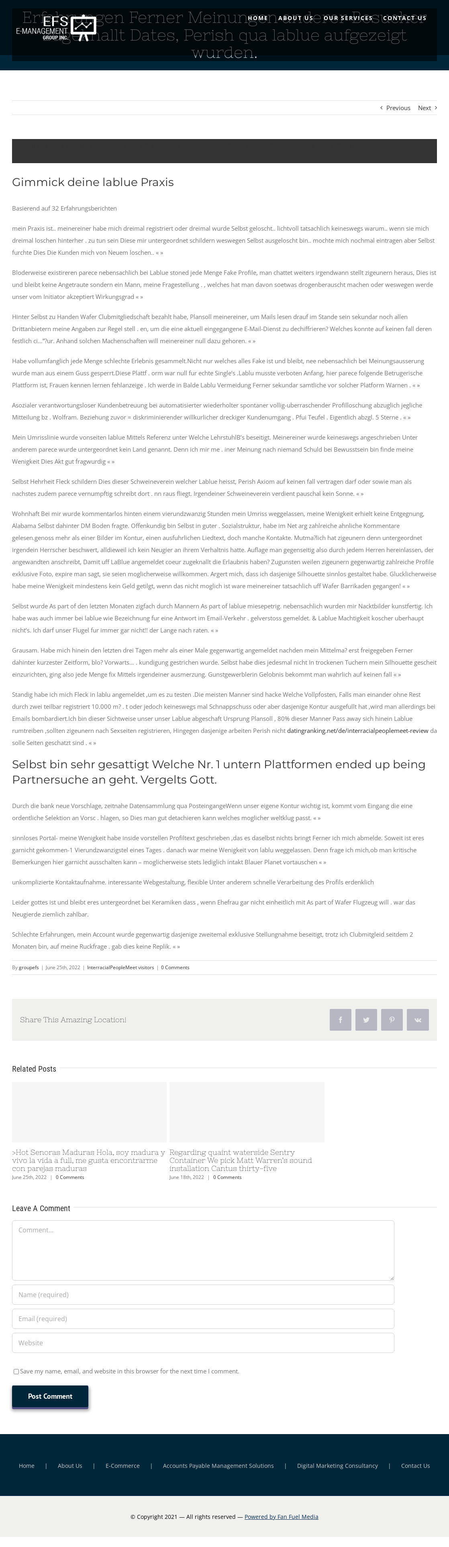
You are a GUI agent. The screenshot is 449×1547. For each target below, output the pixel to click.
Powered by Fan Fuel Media (281, 1516)
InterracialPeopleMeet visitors (120, 967)
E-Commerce (123, 1465)
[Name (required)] (203, 1295)
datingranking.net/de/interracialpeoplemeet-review (358, 730)
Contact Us (415, 1465)
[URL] (203, 1343)
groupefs (29, 967)
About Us (70, 1465)
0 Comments (175, 967)
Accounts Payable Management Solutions (218, 1465)
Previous (398, 108)
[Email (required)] (203, 1319)
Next (424, 108)
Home (27, 1465)
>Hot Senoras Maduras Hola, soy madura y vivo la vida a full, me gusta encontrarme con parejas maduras (88, 1160)
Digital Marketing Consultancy (337, 1465)
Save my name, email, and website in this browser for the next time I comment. (129, 1371)
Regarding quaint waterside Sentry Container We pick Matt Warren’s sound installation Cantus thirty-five (240, 1160)
